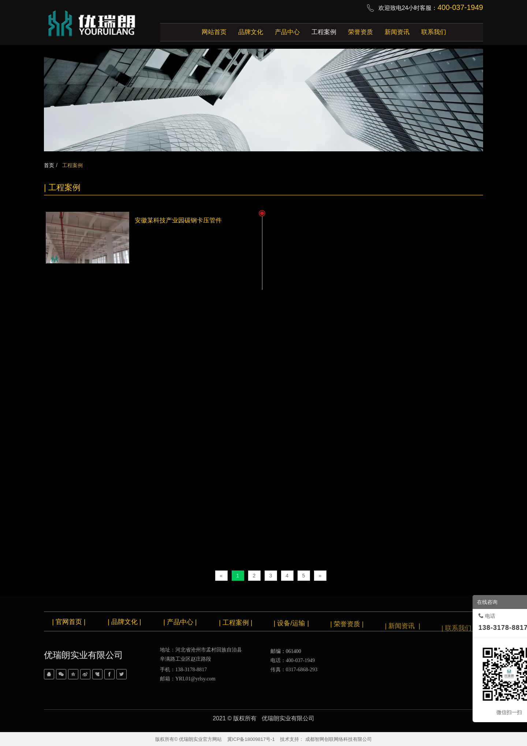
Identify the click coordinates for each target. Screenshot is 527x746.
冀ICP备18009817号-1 (251, 739)
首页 (49, 165)
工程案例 (72, 165)
